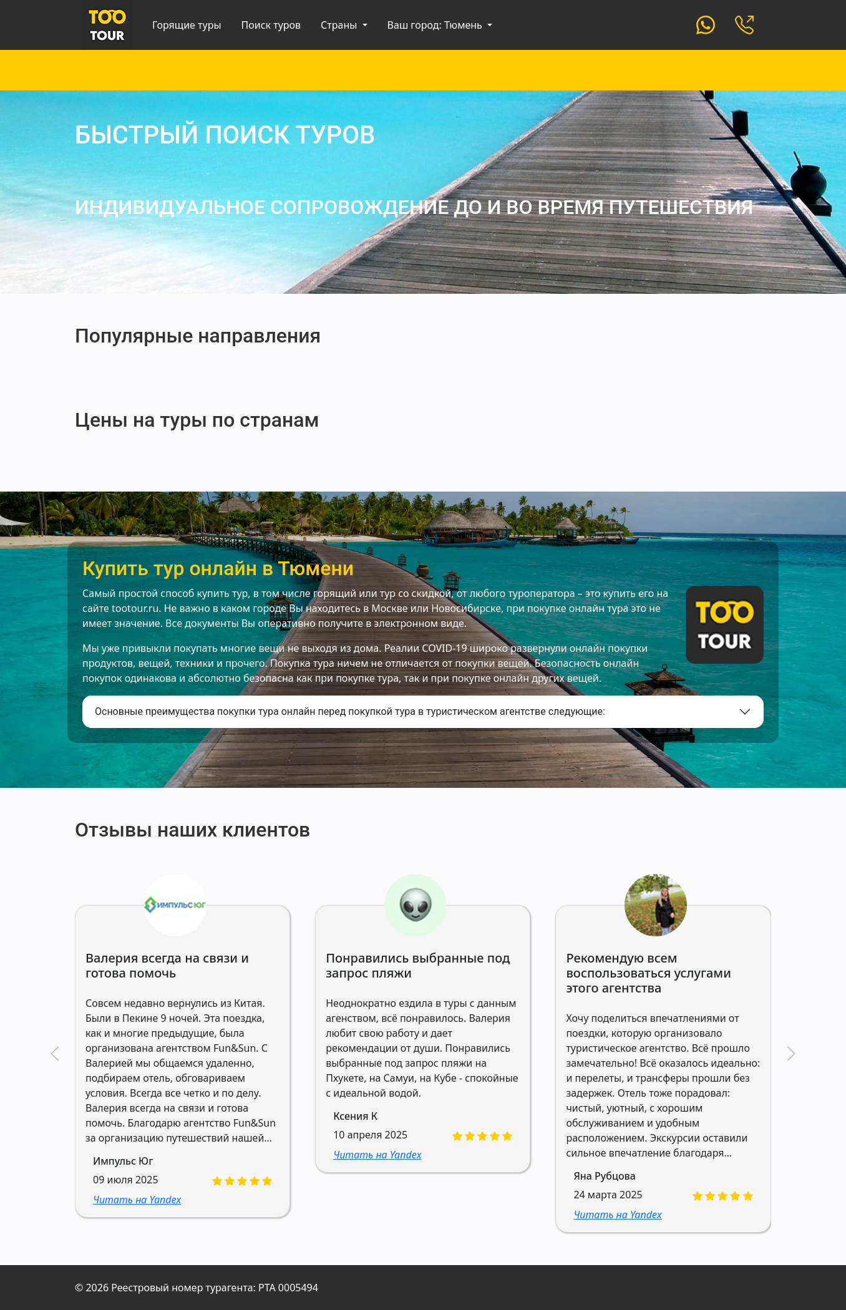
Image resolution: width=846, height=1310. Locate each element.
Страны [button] (340, 25)
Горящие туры (186, 25)
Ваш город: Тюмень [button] (436, 25)
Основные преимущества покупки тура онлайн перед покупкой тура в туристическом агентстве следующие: (350, 711)
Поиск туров (271, 25)
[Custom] (705, 24)
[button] (55, 1053)
